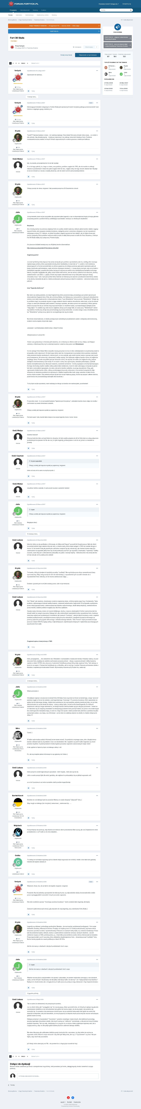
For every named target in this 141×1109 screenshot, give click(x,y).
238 (18, 812)
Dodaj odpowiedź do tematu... (29, 1076)
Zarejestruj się (126, 4)
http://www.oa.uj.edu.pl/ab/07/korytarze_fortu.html (42, 248)
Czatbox (43, 10)
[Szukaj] (109, 10)
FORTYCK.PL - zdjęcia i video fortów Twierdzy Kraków (116, 38)
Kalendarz (19, 15)
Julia (18, 212)
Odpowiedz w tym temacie (88, 55)
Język (62, 1102)
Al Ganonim (112, 66)
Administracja (29, 15)
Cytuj (33, 91)
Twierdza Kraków (32, 48)
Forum (10, 15)
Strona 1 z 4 (35, 63)
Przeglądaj (13, 11)
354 (18, 147)
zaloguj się (70, 1066)
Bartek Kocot (17, 796)
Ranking (54, 15)
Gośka (17, 855)
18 (18, 229)
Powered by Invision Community (70, 1106)
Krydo (17, 131)
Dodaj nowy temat (66, 55)
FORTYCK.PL (54, 31)
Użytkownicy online (42, 15)
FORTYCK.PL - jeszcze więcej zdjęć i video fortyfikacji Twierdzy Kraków (116, 45)
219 (18, 745)
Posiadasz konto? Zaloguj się (109, 4)
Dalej (23, 63)
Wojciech (18, 826)
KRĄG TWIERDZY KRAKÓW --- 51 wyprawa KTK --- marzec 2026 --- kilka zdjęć (54, 26)
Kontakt (69, 1102)
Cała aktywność (25, 10)
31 (18, 872)
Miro (18, 728)
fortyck (21, 46)
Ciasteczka (77, 1102)
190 (18, 842)
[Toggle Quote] (30, 461)
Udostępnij (77, 47)
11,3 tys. (18, 87)
